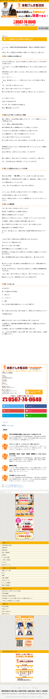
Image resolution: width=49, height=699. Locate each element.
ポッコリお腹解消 (6, 582)
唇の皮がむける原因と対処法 (9, 595)
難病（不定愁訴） (6, 585)
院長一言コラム (5, 613)
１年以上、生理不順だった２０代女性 (11, 600)
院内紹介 (4, 555)
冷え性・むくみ (5, 580)
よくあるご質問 (5, 557)
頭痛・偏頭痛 (5, 577)
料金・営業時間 (5, 552)
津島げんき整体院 (10, 425)
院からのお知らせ (6, 611)
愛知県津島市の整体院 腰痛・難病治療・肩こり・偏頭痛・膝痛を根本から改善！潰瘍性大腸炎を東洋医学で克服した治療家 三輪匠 (24, 693)
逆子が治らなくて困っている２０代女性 (11, 591)
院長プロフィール (6, 564)
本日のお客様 (5, 606)
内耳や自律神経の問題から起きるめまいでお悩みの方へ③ (25, 434)
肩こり (3, 573)
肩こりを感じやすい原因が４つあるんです (14, 486)
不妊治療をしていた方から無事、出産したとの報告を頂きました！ (17, 598)
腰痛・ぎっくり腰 (6, 570)
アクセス (4, 562)
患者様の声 (4, 547)
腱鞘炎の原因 (13, 465)
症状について (5, 422)
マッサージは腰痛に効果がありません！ (14, 485)
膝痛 (3, 575)
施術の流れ (4, 550)
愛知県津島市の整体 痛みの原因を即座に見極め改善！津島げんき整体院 (24, 691)
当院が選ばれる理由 (6, 545)
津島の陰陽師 (5, 593)
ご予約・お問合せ (6, 559)
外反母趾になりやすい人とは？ (17, 475)
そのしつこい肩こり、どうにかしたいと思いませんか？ (24, 444)
